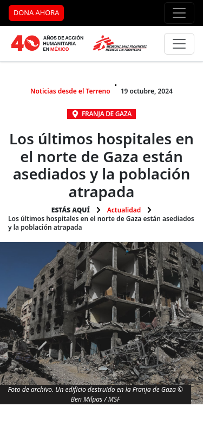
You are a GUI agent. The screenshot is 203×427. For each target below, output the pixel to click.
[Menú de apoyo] (179, 13)
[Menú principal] (179, 44)
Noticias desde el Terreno (70, 91)
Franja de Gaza (107, 113)
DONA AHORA (36, 12)
